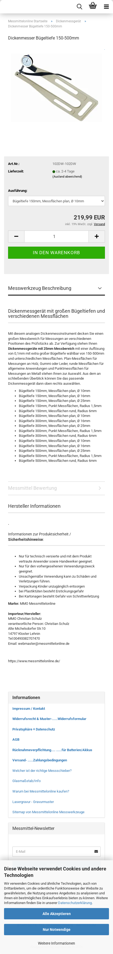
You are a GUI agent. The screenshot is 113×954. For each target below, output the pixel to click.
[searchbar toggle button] (79, 6)
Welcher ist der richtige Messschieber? (42, 771)
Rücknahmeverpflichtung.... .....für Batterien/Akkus (52, 750)
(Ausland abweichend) (67, 176)
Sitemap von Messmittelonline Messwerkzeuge (48, 812)
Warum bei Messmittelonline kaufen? (40, 791)
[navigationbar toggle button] (106, 6)
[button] (16, 237)
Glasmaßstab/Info (26, 781)
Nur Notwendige (56, 929)
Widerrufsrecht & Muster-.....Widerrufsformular (49, 719)
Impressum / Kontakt (28, 709)
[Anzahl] (56, 237)
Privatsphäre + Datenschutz (33, 729)
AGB (15, 739)
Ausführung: (17, 191)
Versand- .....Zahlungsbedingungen (39, 760)
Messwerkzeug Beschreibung (39, 288)
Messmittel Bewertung (32, 488)
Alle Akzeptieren (57, 914)
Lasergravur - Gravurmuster (33, 802)
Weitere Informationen (56, 943)
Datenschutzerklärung (75, 903)
